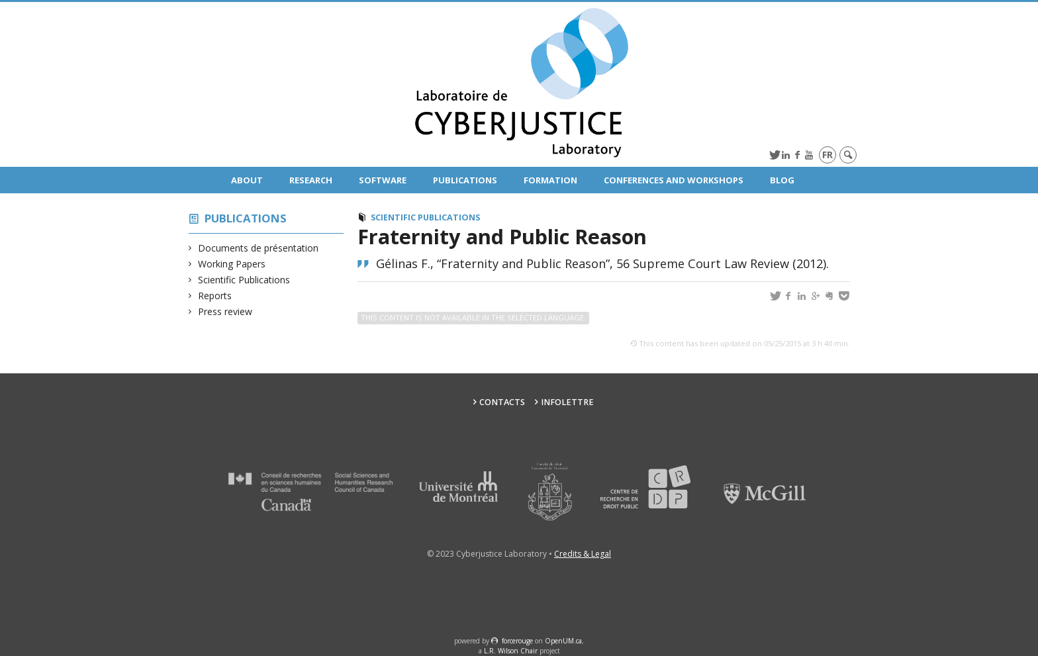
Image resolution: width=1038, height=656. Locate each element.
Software (382, 180)
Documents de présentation (258, 248)
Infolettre (567, 402)
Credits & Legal (582, 553)
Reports (215, 295)
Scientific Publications (244, 279)
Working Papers (232, 264)
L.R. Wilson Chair (511, 650)
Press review (225, 311)
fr (827, 154)
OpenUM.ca (563, 640)
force (517, 640)
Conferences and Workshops (673, 180)
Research (310, 180)
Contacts (502, 402)
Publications (465, 180)
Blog (782, 180)
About (247, 180)
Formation (550, 180)
